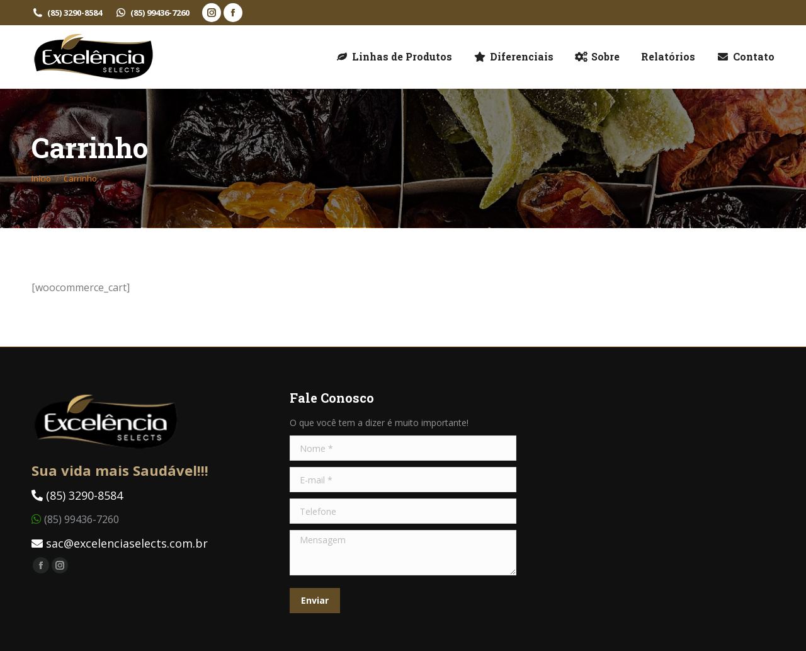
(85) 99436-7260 (152, 12)
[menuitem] (394, 57)
